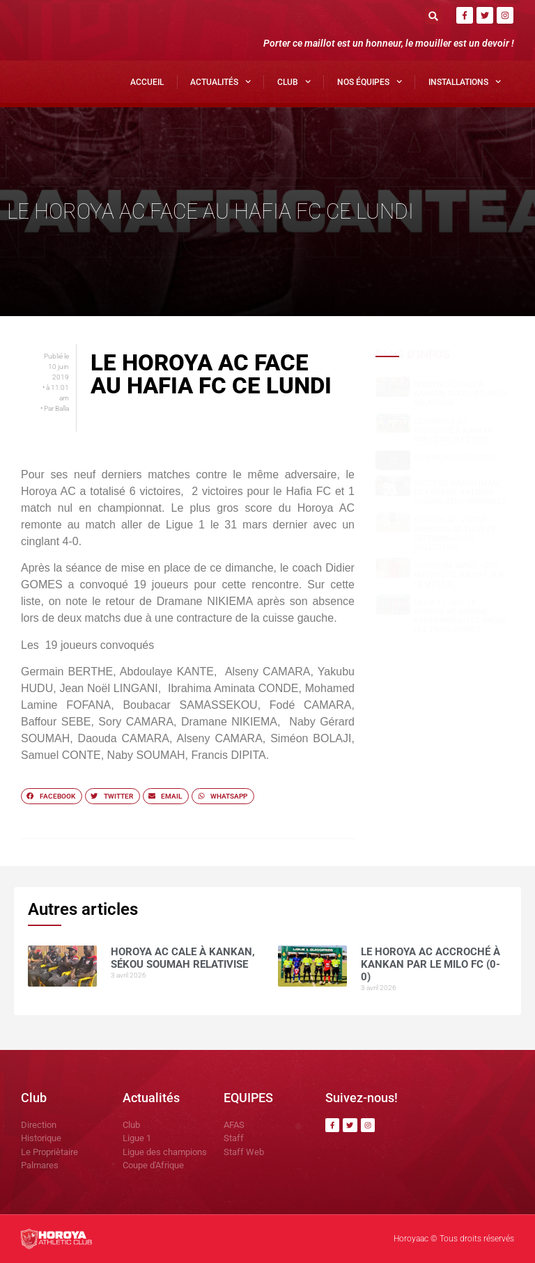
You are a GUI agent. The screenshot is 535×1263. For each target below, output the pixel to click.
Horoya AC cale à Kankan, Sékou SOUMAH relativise (460, 393)
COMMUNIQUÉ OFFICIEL (456, 457)
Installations (464, 81)
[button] (433, 15)
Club (294, 81)
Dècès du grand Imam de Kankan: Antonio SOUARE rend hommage (460, 492)
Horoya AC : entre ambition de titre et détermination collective (455, 534)
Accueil (147, 82)
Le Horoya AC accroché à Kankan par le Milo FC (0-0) (453, 430)
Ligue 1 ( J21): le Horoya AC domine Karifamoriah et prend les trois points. (460, 616)
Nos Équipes (369, 81)
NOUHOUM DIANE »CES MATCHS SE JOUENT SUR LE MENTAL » (459, 574)
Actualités (220, 81)
